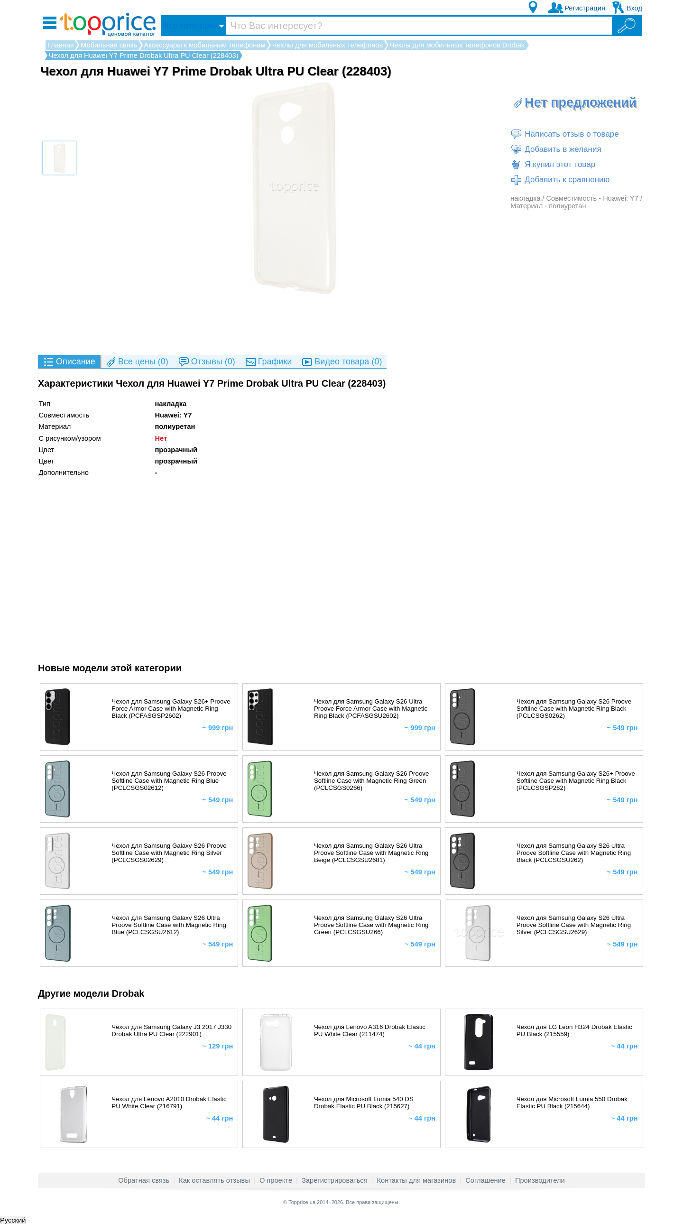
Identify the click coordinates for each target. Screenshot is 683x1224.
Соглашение (485, 1180)
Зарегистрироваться (335, 1180)
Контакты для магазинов (416, 1180)
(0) (136, 362)
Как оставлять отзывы (214, 1180)
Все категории (191, 25)
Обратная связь (143, 1180)
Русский (13, 1220)
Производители (540, 1180)
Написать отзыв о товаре (564, 134)
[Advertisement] (341, 324)
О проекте (275, 1180)
